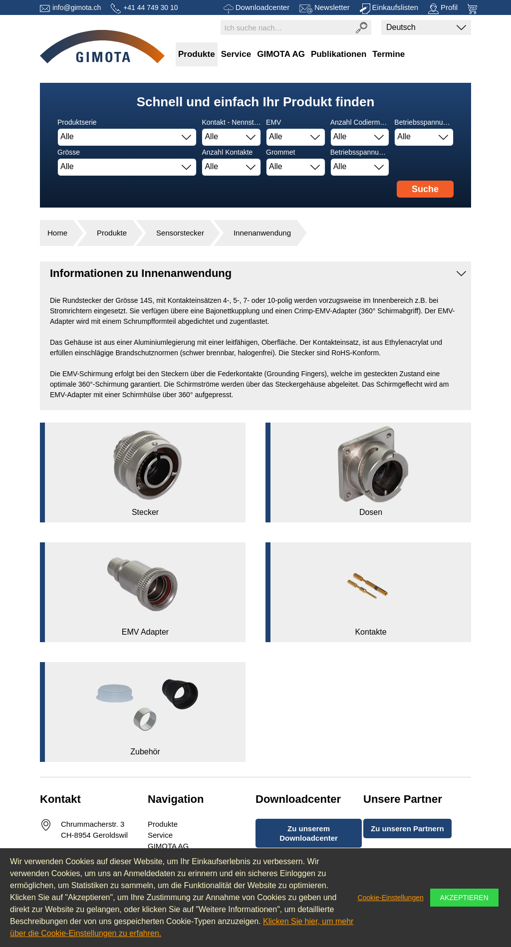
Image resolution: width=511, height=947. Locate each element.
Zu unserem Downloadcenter (308, 833)
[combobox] (127, 137)
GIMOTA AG (281, 54)
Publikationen (338, 54)
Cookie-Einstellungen (390, 898)
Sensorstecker (180, 233)
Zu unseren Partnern (407, 828)
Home (57, 233)
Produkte (196, 54)
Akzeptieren (464, 898)
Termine (388, 54)
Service (236, 54)
